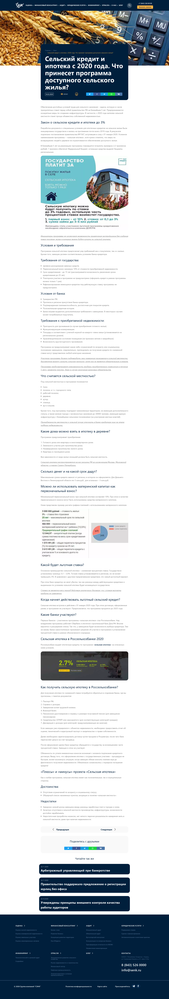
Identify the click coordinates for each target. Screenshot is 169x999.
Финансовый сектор (58, 966)
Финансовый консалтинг (47, 5)
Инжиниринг (94, 5)
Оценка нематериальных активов (27, 941)
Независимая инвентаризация (96, 948)
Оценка (30, 5)
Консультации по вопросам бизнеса (98, 941)
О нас (115, 5)
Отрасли (106, 5)
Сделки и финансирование (130, 934)
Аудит (63, 5)
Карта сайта (102, 986)
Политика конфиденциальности (79, 986)
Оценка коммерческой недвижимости (29, 934)
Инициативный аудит (93, 930)
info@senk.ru (131, 970)
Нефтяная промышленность (60, 970)
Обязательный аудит (93, 934)
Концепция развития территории (62, 937)
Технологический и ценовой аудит (28, 958)
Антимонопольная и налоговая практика (135, 937)
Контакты (126, 953)
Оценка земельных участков (26, 937)
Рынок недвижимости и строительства (64, 963)
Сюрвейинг (19, 961)
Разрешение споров (128, 930)
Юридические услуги (77, 5)
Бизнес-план (55, 930)
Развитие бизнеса (57, 934)
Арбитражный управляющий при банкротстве (75, 870)
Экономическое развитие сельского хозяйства (63, 958)
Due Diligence (55, 941)
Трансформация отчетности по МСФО (99, 945)
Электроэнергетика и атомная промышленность (61, 974)
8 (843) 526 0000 (133, 965)
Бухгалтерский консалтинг (95, 937)
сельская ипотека (102, 644)
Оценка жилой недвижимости (26, 930)
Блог (121, 5)
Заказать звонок (145, 7)
